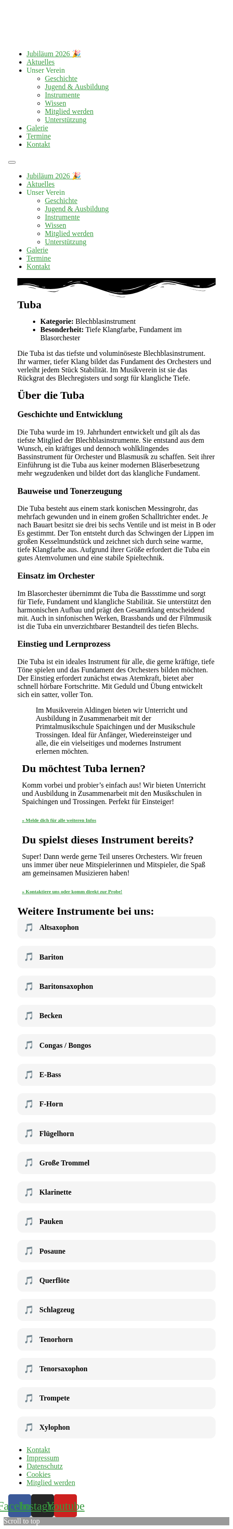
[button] (12, 162)
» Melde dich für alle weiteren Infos (59, 820)
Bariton (43, 956)
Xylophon (47, 1427)
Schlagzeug (49, 1309)
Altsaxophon (51, 927)
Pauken (43, 1221)
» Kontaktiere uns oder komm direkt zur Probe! (72, 891)
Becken (43, 1015)
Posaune (44, 1250)
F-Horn (43, 1104)
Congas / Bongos (57, 1045)
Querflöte (47, 1280)
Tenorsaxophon (55, 1368)
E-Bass (42, 1074)
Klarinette (47, 1192)
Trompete (47, 1398)
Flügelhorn (49, 1133)
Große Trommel (56, 1162)
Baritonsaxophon (58, 986)
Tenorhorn (48, 1339)
